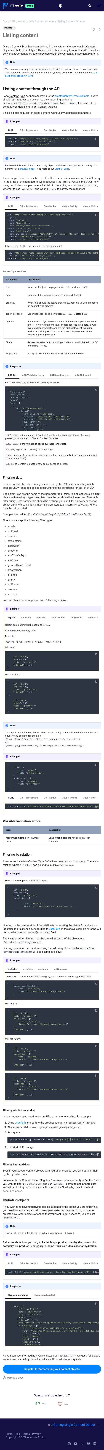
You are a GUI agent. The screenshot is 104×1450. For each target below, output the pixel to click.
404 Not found (83, 375)
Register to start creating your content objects (52, 1368)
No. (66, 1404)
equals (11, 617)
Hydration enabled (18, 1295)
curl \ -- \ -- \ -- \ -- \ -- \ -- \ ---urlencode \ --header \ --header (53, 227)
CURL (11, 130)
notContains (58, 617)
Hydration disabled (44, 1295)
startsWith (76, 617)
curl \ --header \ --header (53, 255)
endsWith (93, 617)
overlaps (28, 969)
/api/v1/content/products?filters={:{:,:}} (55, 1139)
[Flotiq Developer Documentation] (13, 6)
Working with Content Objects (36, 21)
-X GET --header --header (53, 1272)
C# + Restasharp (29, 130)
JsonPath (54, 928)
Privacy (36, 1433)
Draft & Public (62, 168)
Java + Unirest (91, 130)
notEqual (26, 617)
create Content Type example (72, 95)
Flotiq (9, 1433)
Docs (6, 21)
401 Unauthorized (59, 375)
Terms (26, 1433)
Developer (9, 28)
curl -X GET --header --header (53, 806)
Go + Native (50, 130)
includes (12, 969)
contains (41, 617)
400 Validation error (33, 375)
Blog (18, 1433)
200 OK (12, 375)
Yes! (44, 1404)
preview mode (27, 168)
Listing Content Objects (71, 21)
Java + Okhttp (70, 130)
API (14, 21)
